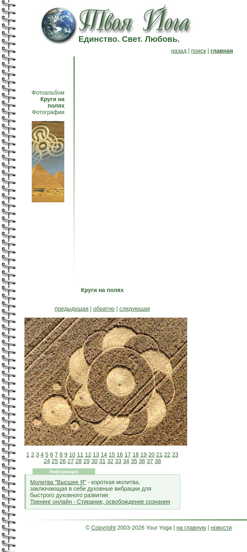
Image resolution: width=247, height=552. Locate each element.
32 (110, 461)
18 (135, 454)
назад (179, 51)
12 (88, 454)
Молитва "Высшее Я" (58, 482)
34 (126, 461)
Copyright (103, 527)
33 (118, 461)
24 (47, 461)
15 (112, 454)
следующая (134, 308)
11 (80, 454)
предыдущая (71, 308)
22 (167, 454)
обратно (104, 308)
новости (221, 527)
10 (72, 454)
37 (149, 461)
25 (55, 461)
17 (128, 454)
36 (142, 461)
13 (96, 454)
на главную (191, 527)
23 (175, 454)
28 (78, 461)
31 (102, 461)
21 (159, 454)
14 (104, 454)
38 (158, 461)
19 (143, 454)
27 (71, 461)
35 (134, 461)
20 (151, 454)
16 (120, 454)
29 (86, 461)
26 (62, 461)
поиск (198, 51)
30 (94, 461)
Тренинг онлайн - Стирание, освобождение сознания (100, 501)
